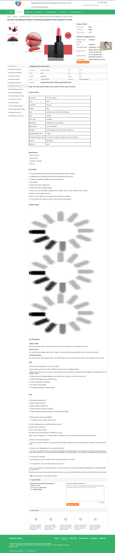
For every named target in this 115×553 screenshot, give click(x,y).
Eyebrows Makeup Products (15, 89)
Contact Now (84, 62)
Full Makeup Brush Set (14, 112)
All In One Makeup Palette (15, 106)
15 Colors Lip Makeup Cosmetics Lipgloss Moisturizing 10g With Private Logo (36, 527)
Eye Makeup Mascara (14, 76)
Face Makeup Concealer (15, 99)
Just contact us (31, 551)
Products (19, 12)
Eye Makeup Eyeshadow (15, 72)
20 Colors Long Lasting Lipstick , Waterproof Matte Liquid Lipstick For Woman (80, 527)
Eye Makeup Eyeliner (14, 79)
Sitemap (103, 538)
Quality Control (51, 12)
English (105, 2)
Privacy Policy (13, 543)
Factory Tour (39, 12)
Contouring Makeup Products (16, 96)
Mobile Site (13, 546)
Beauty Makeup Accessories (16, 116)
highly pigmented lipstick (50, 476)
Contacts (94, 538)
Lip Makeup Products (25, 16)
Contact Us (63, 12)
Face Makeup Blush (13, 102)
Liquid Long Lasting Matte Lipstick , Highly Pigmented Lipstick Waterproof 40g (50, 527)
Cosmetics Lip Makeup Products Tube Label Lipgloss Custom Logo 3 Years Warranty (66, 527)
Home (11, 12)
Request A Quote (76, 12)
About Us (29, 12)
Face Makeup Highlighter (15, 92)
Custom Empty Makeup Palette (16, 109)
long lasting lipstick (38, 476)
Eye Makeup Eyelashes (14, 82)
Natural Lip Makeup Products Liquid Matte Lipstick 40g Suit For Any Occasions (95, 527)
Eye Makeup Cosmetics (14, 69)
